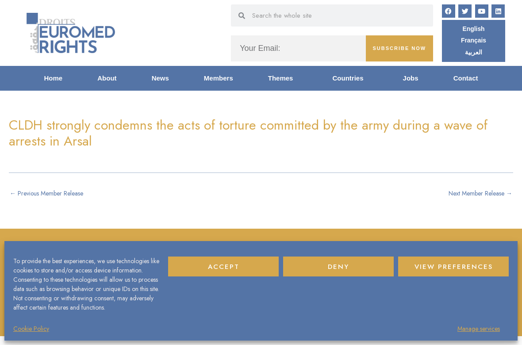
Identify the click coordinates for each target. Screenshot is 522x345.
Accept (223, 267)
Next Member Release (476, 195)
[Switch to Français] (474, 42)
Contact (465, 80)
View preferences (454, 267)
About (106, 80)
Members (218, 80)
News (160, 80)
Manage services (478, 328)
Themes (283, 80)
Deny (338, 267)
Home (53, 80)
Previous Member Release (51, 195)
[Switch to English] (473, 29)
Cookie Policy (31, 328)
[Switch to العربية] (473, 54)
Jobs (410, 80)
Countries (350, 80)
